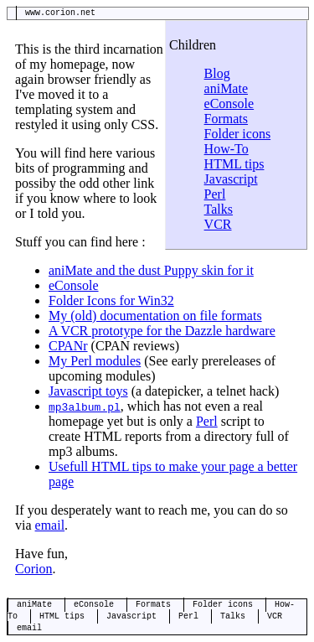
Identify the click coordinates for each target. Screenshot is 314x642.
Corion (33, 569)
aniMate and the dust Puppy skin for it (151, 270)
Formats (226, 118)
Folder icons (237, 134)
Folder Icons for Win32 (111, 300)
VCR (218, 224)
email (50, 525)
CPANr (68, 346)
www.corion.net (60, 13)
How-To (226, 149)
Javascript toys (88, 391)
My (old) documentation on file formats (155, 315)
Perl (215, 194)
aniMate (226, 88)
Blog (217, 73)
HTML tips (234, 164)
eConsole (229, 103)
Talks (218, 209)
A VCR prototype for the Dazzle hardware (162, 331)
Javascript (231, 179)
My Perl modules (95, 361)
